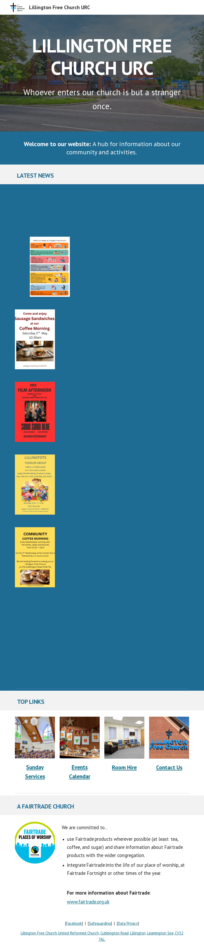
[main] (102, 55)
